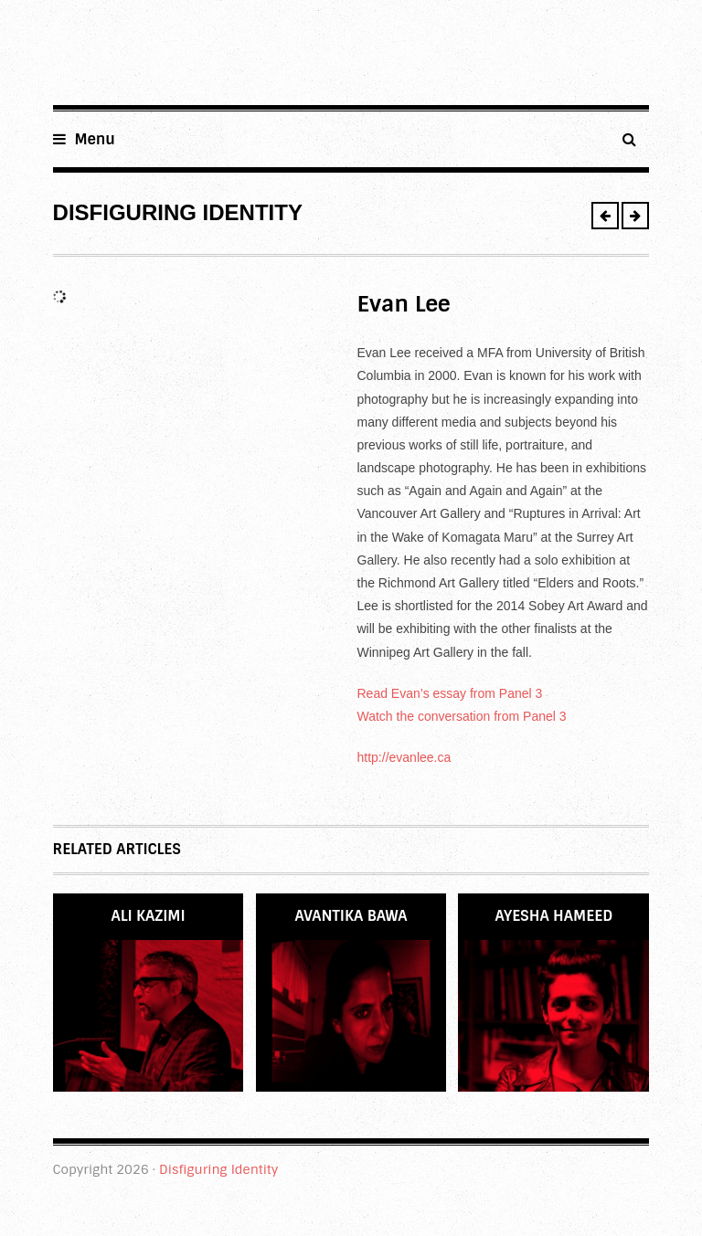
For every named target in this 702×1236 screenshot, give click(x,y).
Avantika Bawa (351, 915)
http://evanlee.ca (404, 757)
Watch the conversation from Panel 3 (462, 716)
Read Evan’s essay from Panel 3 (450, 693)
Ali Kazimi (148, 915)
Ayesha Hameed (554, 915)
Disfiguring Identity (218, 1169)
